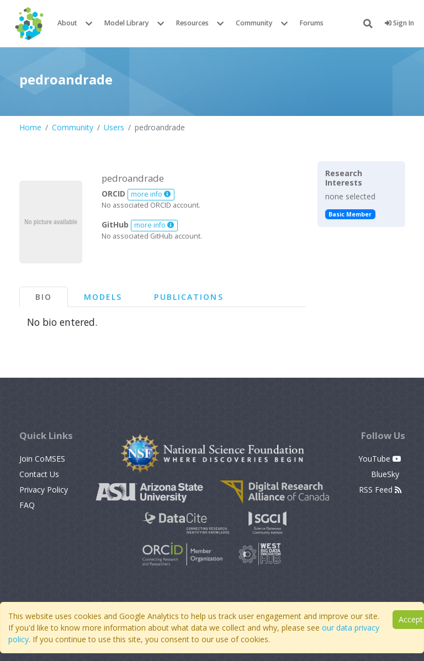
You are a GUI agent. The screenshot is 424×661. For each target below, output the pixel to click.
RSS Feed (380, 489)
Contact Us (39, 474)
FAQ (27, 505)
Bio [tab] (43, 297)
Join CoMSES (42, 458)
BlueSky (386, 474)
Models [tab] (103, 297)
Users (114, 127)
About (67, 23)
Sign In (399, 23)
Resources (192, 23)
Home (30, 127)
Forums (312, 23)
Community (254, 23)
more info (151, 194)
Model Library (126, 23)
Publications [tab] (188, 297)
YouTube (379, 458)
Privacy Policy (43, 489)
